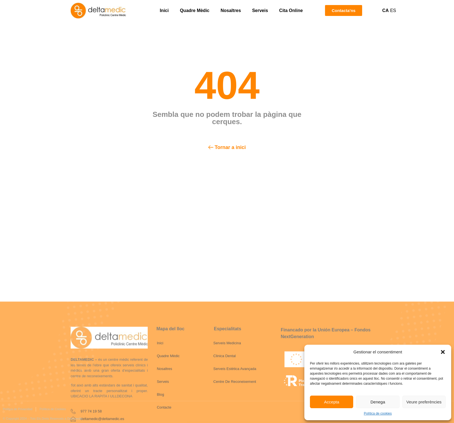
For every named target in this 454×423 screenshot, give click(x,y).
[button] (443, 352)
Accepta (331, 402)
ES (393, 10)
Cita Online (291, 10)
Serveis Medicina (227, 383)
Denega (378, 402)
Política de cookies (378, 413)
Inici (164, 10)
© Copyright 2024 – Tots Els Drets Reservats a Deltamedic (42, 418)
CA (385, 10)
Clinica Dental (224, 395)
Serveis (260, 10)
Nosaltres (231, 10)
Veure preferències (423, 402)
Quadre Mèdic (194, 10)
